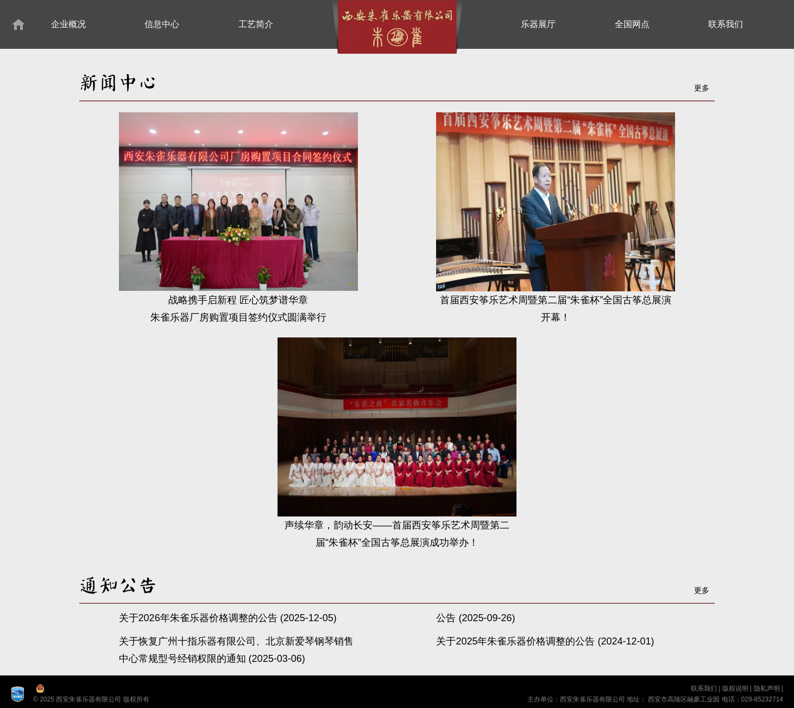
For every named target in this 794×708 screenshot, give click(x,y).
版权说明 (735, 688)
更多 (701, 88)
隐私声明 (767, 688)
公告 (447, 618)
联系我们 (704, 688)
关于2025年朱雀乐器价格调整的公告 (516, 641)
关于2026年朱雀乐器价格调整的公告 (199, 618)
